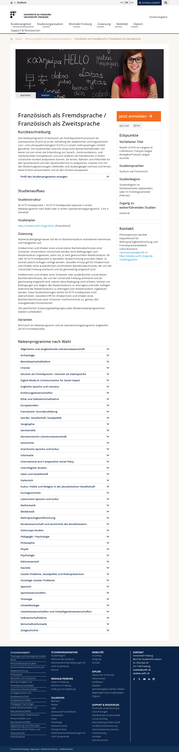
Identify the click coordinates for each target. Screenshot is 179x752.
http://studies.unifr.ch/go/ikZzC (36, 225)
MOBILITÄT (98, 652)
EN (132, 2)
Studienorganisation (50, 24)
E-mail (124, 125)
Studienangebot (158, 17)
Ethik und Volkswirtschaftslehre (40, 399)
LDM (53, 708)
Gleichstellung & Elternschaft (106, 722)
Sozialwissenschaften (20, 700)
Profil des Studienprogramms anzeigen (44, 176)
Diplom (138, 24)
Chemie (25, 368)
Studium (21, 2)
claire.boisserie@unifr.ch (133, 252)
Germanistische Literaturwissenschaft (44, 436)
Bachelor (26, 95)
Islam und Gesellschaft (34, 474)
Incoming (96, 655)
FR (121, 2)
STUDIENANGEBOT (20, 652)
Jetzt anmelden (133, 116)
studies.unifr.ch (141, 673)
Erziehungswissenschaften (37, 393)
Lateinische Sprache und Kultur (40, 499)
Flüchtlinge (56, 722)
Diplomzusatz (98, 678)
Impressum (34, 749)
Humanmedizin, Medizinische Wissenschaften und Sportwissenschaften (24, 718)
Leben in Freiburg (60, 681)
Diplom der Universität (103, 674)
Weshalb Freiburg (80, 24)
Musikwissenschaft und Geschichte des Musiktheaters (54, 524)
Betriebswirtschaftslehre (35, 361)
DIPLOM (96, 671)
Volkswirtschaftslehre (34, 618)
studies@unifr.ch (142, 669)
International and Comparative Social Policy (47, 461)
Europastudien (29, 405)
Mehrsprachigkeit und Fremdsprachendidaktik (48, 38)
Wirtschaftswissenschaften (23, 663)
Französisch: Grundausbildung (39, 411)
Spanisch (26, 586)
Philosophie (28, 543)
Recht (13, 659)
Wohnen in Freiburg (61, 685)
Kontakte (96, 736)
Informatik (27, 455)
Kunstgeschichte (31, 493)
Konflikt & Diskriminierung (105, 725)
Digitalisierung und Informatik (24, 725)
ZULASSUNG (57, 697)
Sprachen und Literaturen (23, 678)
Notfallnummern (66, 749)
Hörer (54, 718)
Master (18, 38)
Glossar (55, 669)
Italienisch (27, 480)
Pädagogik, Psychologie (22, 703)
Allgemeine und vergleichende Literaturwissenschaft (53, 349)
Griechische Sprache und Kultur (40, 449)
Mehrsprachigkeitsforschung (38, 518)
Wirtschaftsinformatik (34, 624)
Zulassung (104, 24)
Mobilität (122, 24)
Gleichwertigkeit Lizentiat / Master (108, 689)
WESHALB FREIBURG (62, 678)
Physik (24, 549)
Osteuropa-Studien (32, 530)
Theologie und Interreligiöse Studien (28, 656)
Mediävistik (28, 511)
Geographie (28, 424)
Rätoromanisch (30, 561)
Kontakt (96, 662)
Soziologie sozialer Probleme (38, 580)
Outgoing (96, 659)
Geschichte (27, 443)
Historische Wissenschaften (23, 689)
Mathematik (28, 505)
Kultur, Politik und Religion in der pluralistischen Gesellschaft (58, 486)
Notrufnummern (100, 740)
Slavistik (25, 568)
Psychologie (28, 555)
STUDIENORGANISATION (64, 652)
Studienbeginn (58, 655)
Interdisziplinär (17, 736)
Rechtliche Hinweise (49, 749)
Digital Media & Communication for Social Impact (50, 380)
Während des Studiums (62, 659)
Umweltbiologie (30, 605)
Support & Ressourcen (25, 30)
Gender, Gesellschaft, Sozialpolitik (41, 418)
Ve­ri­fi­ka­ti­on (97, 681)
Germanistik (28, 430)
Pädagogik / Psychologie (35, 536)
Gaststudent (57, 715)
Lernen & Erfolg (99, 718)
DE (126, 2)
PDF (137, 125)
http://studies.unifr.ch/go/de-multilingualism (136, 257)
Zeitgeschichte (29, 630)
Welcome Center (59, 725)
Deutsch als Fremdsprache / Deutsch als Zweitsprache (53, 374)
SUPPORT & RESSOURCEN (105, 704)
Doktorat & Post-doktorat (63, 711)
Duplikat (96, 685)
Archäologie (28, 355)
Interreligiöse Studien (34, 468)
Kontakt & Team (59, 729)
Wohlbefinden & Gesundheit (106, 715)
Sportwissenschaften (33, 593)
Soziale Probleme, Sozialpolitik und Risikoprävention (52, 574)
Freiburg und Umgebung (63, 689)
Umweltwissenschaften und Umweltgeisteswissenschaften (56, 611)
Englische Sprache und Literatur (40, 386)
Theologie (26, 599)
